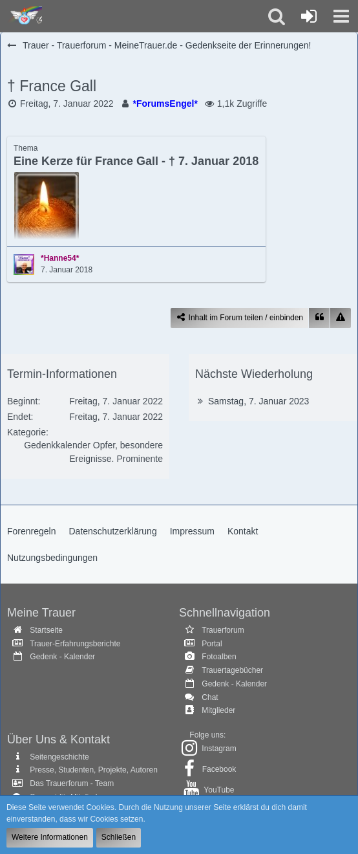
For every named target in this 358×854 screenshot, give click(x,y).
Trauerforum (223, 630)
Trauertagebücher (232, 670)
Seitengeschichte (59, 756)
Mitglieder (218, 710)
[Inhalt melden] (340, 318)
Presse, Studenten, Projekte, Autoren (93, 769)
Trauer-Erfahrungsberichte (75, 643)
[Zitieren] (319, 318)
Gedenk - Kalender (62, 656)
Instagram (219, 748)
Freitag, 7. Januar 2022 (67, 103)
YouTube (219, 789)
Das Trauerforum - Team (72, 783)
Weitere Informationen (50, 837)
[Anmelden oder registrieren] (309, 16)
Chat (210, 697)
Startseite (46, 630)
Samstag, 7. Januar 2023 (258, 401)
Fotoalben (219, 656)
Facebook (219, 769)
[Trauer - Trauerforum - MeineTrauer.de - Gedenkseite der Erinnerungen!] (24, 16)
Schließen (118, 837)
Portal (212, 643)
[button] (341, 16)
